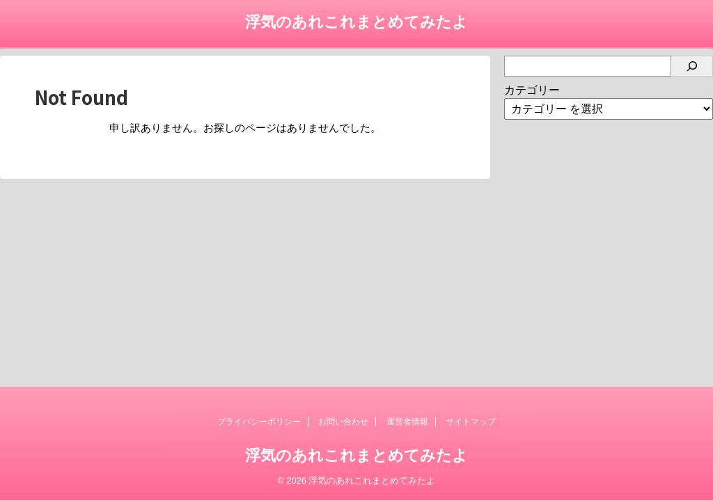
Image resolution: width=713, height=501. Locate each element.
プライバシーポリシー (259, 422)
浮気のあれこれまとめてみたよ (356, 22)
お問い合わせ (343, 422)
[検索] (692, 66)
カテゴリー (532, 90)
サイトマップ (471, 422)
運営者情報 (407, 422)
